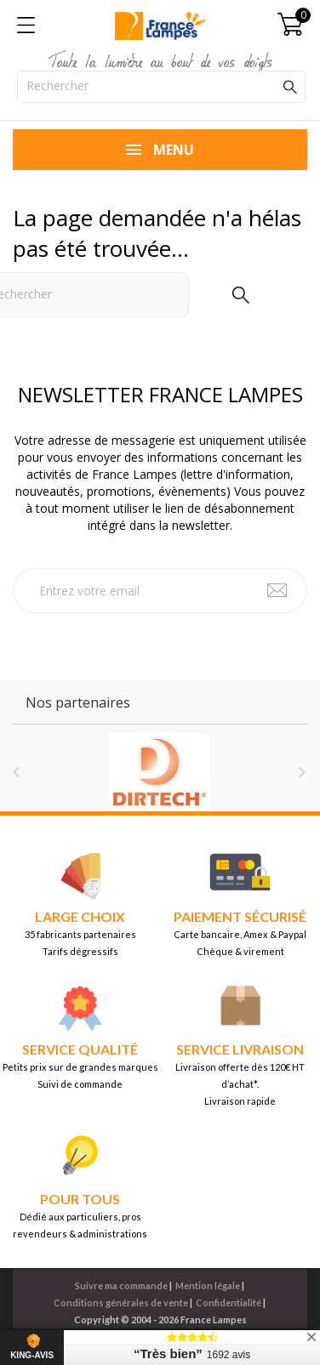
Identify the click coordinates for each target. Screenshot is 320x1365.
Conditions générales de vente (121, 1302)
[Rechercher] (161, 87)
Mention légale (207, 1285)
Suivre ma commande (121, 1285)
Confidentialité (228, 1302)
